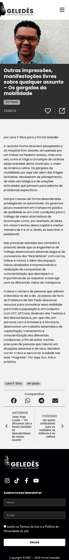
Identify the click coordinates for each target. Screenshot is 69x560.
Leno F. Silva (14, 383)
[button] (14, 400)
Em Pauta (12, 102)
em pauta (33, 383)
